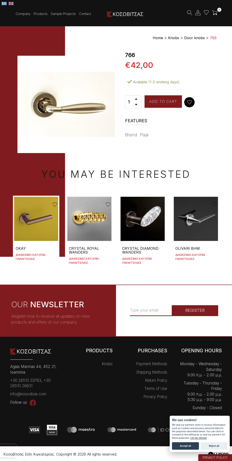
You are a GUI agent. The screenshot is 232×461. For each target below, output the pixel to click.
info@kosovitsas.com (28, 394)
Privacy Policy (155, 396)
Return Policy (156, 380)
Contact (85, 14)
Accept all (185, 445)
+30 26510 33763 (25, 380)
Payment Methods (151, 364)
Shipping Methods (151, 372)
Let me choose (198, 438)
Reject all (214, 445)
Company (23, 14)
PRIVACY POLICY (215, 457)
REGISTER (195, 310)
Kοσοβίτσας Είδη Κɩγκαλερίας (125, 14)
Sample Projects (63, 14)
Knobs (107, 364)
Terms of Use (155, 388)
